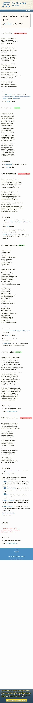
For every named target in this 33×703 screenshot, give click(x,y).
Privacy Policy (18, 695)
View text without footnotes (8, 513)
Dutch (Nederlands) (10, 488)
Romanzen (26, 222)
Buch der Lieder (11, 222)
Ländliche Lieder (16, 98)
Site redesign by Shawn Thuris (16, 559)
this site (23, 696)
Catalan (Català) (9, 481)
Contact (16, 549)
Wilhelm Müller (8, 94)
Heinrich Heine (8, 220)
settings (8, 101)
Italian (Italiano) (9, 506)
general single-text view (12, 411)
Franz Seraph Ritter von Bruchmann (13, 471)
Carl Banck (8, 24)
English (8, 343)
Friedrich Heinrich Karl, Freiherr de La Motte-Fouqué (17, 330)
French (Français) (10, 234)
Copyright (16, 551)
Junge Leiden (19, 222)
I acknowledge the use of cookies (16, 700)
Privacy (16, 552)
